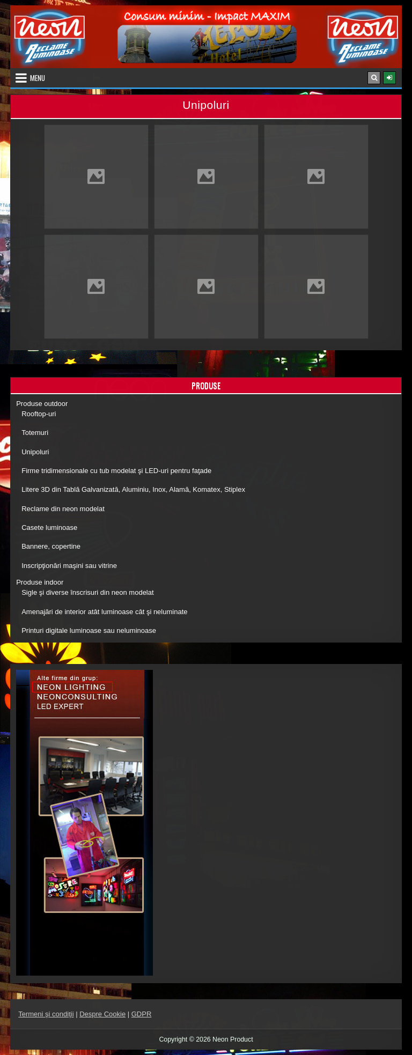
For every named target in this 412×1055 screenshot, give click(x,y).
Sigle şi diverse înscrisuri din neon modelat (87, 592)
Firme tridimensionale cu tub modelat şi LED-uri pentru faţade (116, 471)
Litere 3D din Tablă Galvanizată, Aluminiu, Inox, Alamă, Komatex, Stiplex (133, 489)
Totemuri (34, 433)
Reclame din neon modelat (63, 509)
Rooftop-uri (38, 414)
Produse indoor (39, 582)
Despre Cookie (102, 1014)
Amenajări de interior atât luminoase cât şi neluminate (104, 612)
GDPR (141, 1014)
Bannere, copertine (50, 546)
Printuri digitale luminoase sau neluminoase (88, 630)
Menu (37, 77)
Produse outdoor (42, 404)
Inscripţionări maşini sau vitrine (69, 566)
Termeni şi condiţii (45, 1014)
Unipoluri (35, 452)
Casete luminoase (49, 527)
